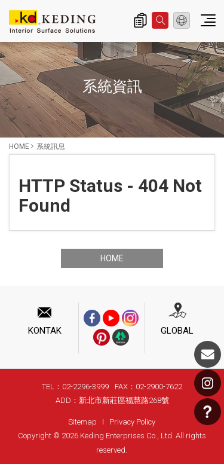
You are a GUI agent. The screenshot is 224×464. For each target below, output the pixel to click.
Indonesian (181, 20)
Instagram (207, 383)
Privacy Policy (132, 421)
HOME (19, 146)
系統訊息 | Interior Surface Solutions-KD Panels (52, 21)
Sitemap (82, 421)
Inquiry (140, 20)
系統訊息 (50, 146)
